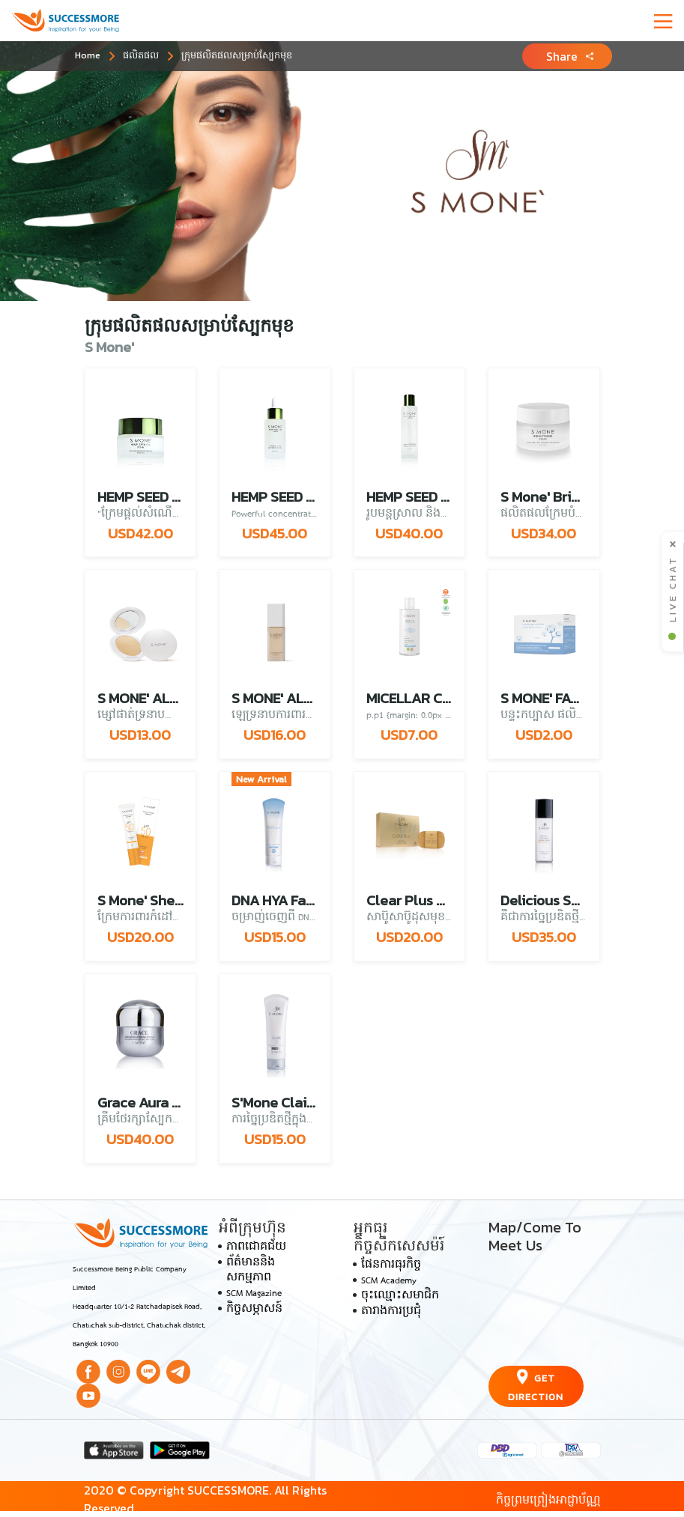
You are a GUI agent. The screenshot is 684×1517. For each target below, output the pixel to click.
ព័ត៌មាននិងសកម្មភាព (250, 1271)
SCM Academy (389, 1281)
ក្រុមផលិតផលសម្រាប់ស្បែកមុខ (236, 55)
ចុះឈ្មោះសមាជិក (400, 1296)
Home (87, 55)
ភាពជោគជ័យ (256, 1247)
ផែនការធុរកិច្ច (391, 1265)
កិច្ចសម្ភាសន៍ (254, 1309)
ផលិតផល (141, 55)
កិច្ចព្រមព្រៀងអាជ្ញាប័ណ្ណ (548, 1499)
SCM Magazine (254, 1294)
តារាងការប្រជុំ (391, 1312)
